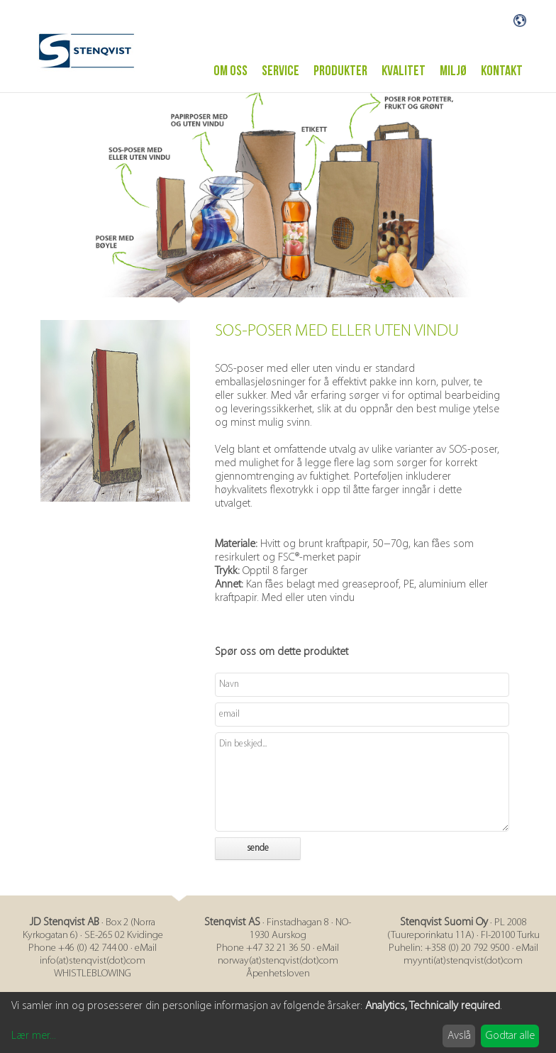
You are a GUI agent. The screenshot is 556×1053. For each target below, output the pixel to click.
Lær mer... (33, 1030)
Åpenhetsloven (278, 968)
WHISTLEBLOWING (92, 968)
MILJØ (453, 65)
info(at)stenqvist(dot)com (92, 955)
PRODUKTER (340, 65)
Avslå (459, 1030)
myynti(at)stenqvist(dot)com (463, 955)
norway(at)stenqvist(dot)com (278, 955)
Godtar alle (510, 1030)
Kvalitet (404, 65)
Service (280, 65)
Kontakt (502, 65)
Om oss (230, 65)
